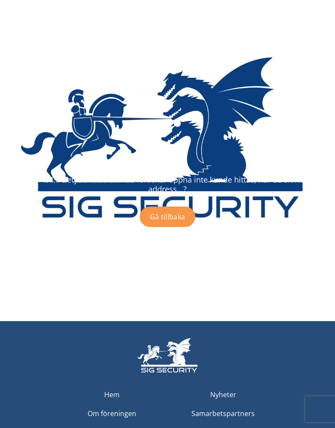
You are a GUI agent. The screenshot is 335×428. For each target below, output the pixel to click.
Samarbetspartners (223, 413)
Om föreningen (112, 413)
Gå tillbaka (167, 216)
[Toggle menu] (320, 34)
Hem (112, 394)
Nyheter (223, 394)
